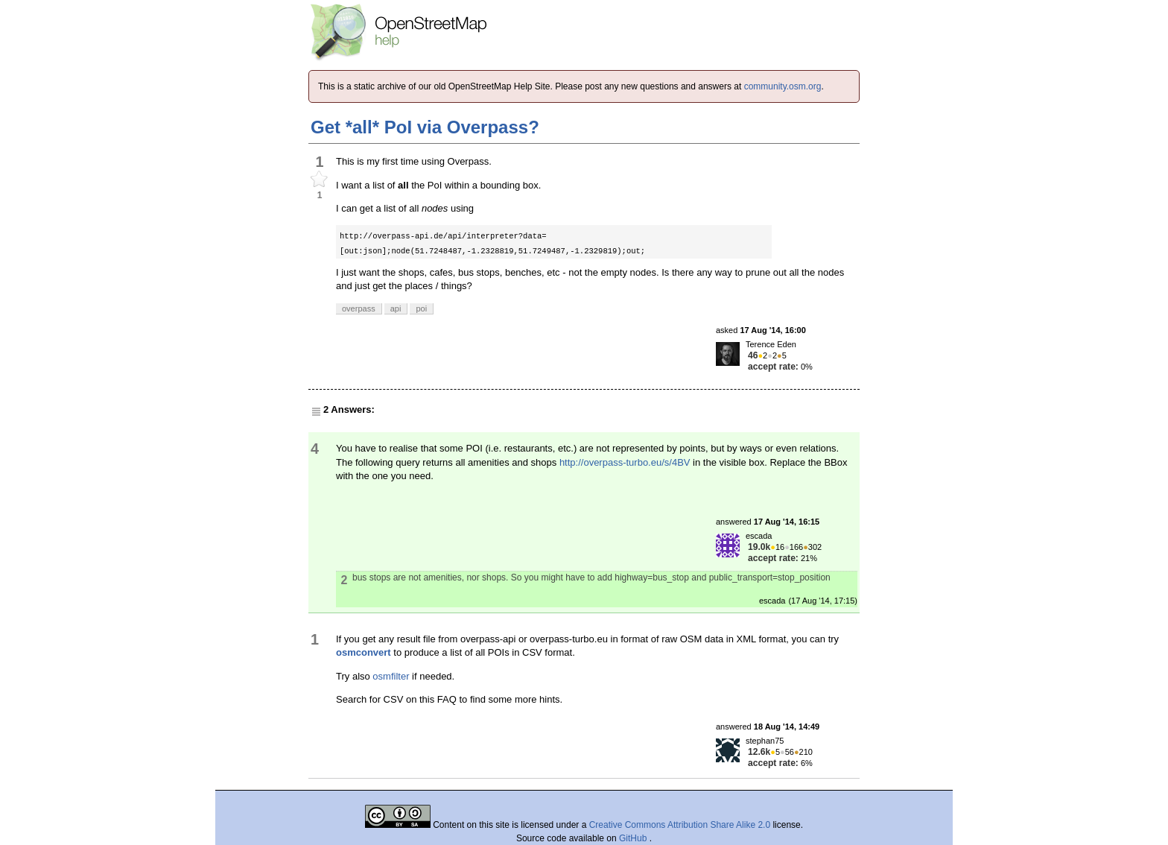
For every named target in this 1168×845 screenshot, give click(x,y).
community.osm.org (783, 86)
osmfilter (390, 676)
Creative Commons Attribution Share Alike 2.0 (679, 825)
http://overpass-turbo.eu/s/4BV (625, 462)
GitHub (634, 838)
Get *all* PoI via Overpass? (425, 127)
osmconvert (363, 652)
